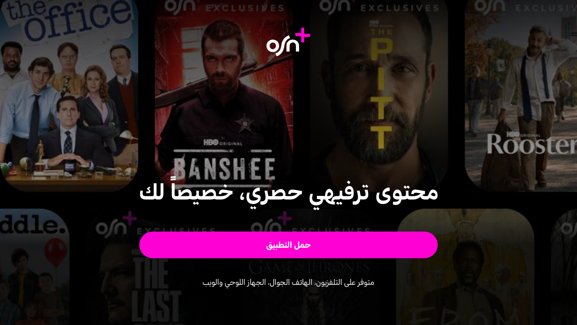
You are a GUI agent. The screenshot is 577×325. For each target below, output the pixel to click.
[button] (288, 245)
